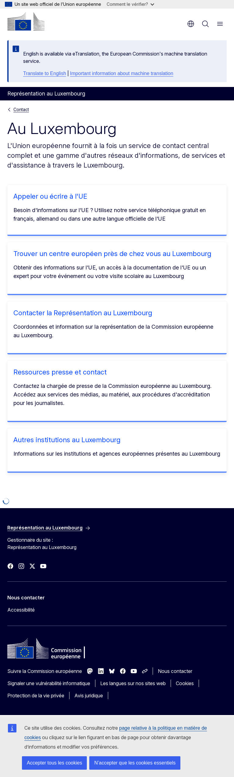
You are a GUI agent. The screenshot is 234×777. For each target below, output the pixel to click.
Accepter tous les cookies (54, 762)
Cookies (185, 683)
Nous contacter (175, 671)
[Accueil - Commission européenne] (25, 21)
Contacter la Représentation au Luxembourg (82, 313)
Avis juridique (88, 695)
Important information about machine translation (121, 73)
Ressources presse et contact (60, 372)
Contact (21, 109)
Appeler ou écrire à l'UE (50, 196)
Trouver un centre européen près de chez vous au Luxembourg (112, 254)
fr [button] (190, 23)
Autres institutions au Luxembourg (66, 440)
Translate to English (44, 73)
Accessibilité (21, 610)
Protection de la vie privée (35, 695)
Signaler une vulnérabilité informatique (48, 683)
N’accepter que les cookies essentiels (135, 762)
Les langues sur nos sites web (133, 683)
